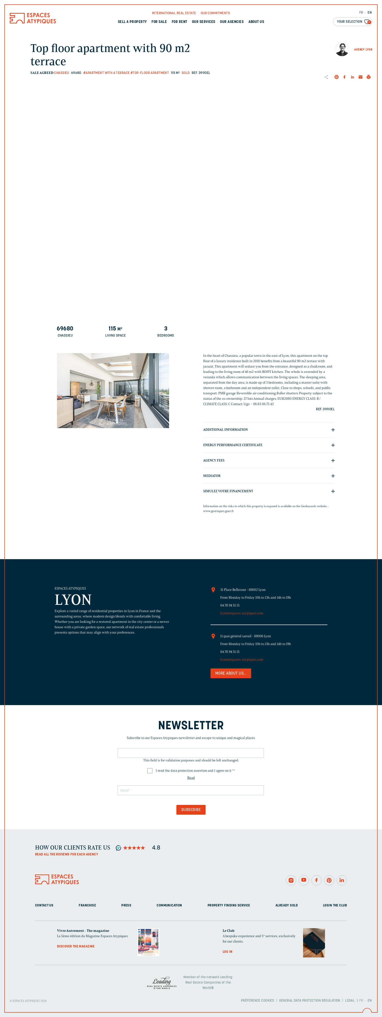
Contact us (44, 905)
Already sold (287, 905)
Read (191, 778)
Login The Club (335, 905)
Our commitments (215, 13)
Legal (350, 1001)
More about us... (230, 674)
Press (126, 905)
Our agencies (232, 22)
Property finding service (229, 905)
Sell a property (132, 22)
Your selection (354, 22)
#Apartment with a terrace (106, 73)
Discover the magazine (76, 946)
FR (361, 13)
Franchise (87, 905)
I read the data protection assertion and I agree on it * (195, 771)
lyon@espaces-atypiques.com (241, 613)
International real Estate (174, 13)
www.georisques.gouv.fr (218, 511)
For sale (159, 22)
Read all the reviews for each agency (66, 854)
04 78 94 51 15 (229, 605)
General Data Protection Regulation (309, 1001)
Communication (169, 905)
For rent (179, 22)
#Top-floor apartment (150, 73)
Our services (203, 22)
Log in (228, 952)
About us (256, 22)
